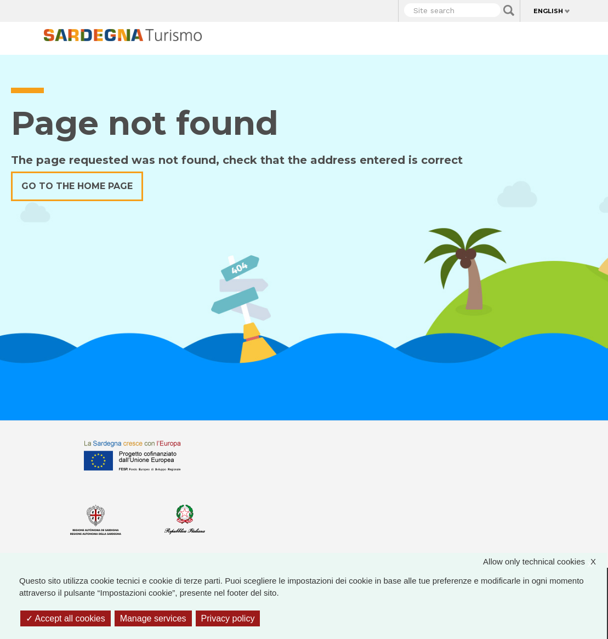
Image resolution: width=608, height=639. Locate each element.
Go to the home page (77, 186)
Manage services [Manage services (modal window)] (153, 618)
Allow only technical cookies (545, 562)
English (548, 11)
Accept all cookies (65, 618)
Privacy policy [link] (228, 618)
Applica (508, 10)
